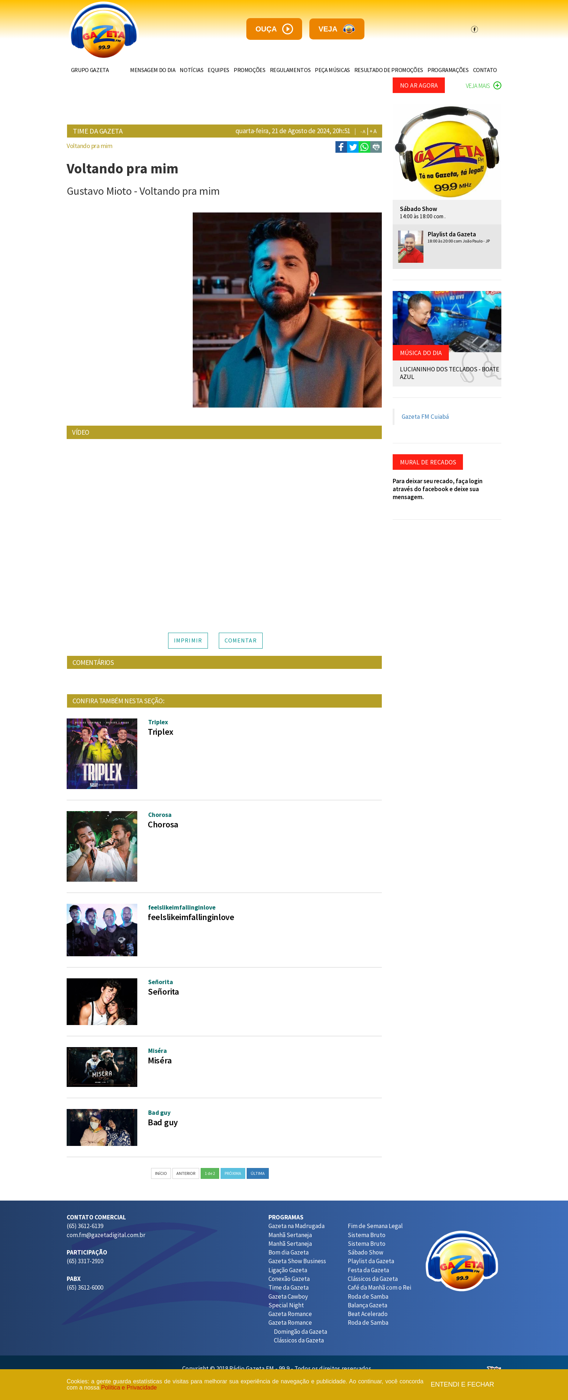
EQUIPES (208, 69)
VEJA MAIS (483, 85)
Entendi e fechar (462, 1384)
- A (363, 131)
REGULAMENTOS (282, 69)
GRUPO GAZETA (91, 69)
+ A (373, 131)
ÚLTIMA (258, 1173)
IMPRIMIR (188, 640)
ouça (274, 29)
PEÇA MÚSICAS (326, 69)
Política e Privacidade (129, 1387)
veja (336, 29)
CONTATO (483, 69)
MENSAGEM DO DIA (139, 69)
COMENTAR (241, 640)
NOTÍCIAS (179, 69)
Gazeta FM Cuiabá (425, 417)
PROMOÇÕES (240, 69)
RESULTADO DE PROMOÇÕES (384, 69)
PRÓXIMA (233, 1173)
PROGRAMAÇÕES (444, 69)
